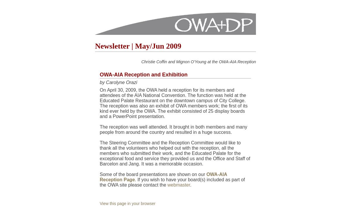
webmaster (179, 184)
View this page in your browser (127, 203)
